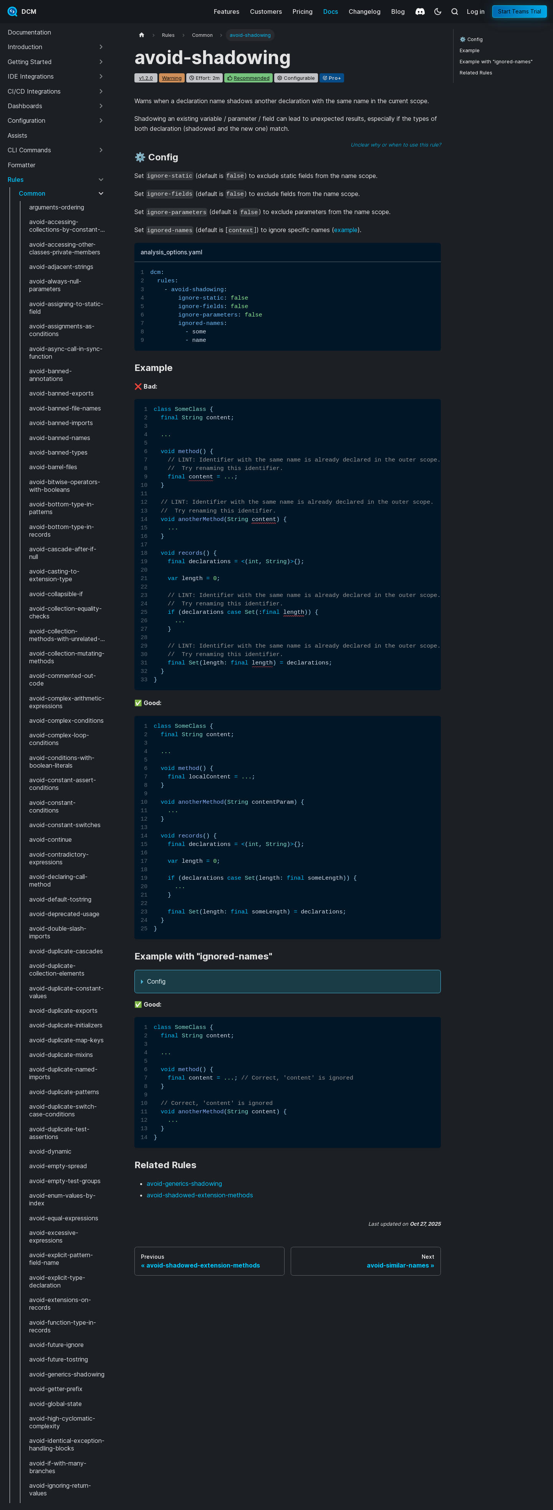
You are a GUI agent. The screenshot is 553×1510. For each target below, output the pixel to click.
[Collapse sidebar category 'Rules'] (101, 179)
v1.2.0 (146, 78)
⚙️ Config (471, 39)
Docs (330, 11)
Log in (476, 11)
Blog (398, 11)
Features (226, 11)
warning (172, 78)
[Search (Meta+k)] (455, 11)
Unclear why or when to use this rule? (396, 145)
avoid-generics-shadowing (184, 1183)
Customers (266, 11)
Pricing (303, 11)
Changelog (365, 11)
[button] (56, 47)
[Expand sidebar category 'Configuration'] (101, 120)
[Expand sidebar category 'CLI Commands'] (101, 150)
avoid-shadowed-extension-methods (200, 1195)
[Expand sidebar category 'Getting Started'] (101, 62)
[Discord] (420, 11)
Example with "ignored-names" (496, 61)
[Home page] (141, 35)
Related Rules (476, 73)
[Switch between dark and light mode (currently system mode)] (438, 11)
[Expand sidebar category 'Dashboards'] (101, 106)
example (346, 230)
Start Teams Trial (519, 11)
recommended (252, 78)
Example (470, 50)
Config (156, 981)
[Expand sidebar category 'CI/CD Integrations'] (101, 91)
